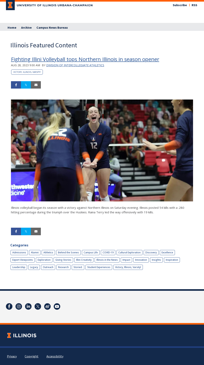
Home (12, 27)
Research (63, 267)
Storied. (78, 267)
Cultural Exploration (129, 252)
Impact (126, 260)
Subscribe (180, 5)
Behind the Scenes (68, 252)
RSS (194, 5)
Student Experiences (98, 267)
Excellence (167, 252)
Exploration (44, 260)
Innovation (141, 260)
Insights (156, 260)
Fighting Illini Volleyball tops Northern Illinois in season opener (85, 59)
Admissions (19, 252)
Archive (26, 27)
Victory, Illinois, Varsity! (27, 72)
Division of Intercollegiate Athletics (75, 65)
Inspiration (172, 260)
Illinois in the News (107, 260)
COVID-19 (108, 252)
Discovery (151, 252)
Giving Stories (63, 260)
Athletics (48, 252)
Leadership (18, 267)
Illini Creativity (84, 260)
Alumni (35, 252)
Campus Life (91, 252)
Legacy (34, 267)
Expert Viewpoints (22, 260)
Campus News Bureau (52, 27)
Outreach (48, 267)
